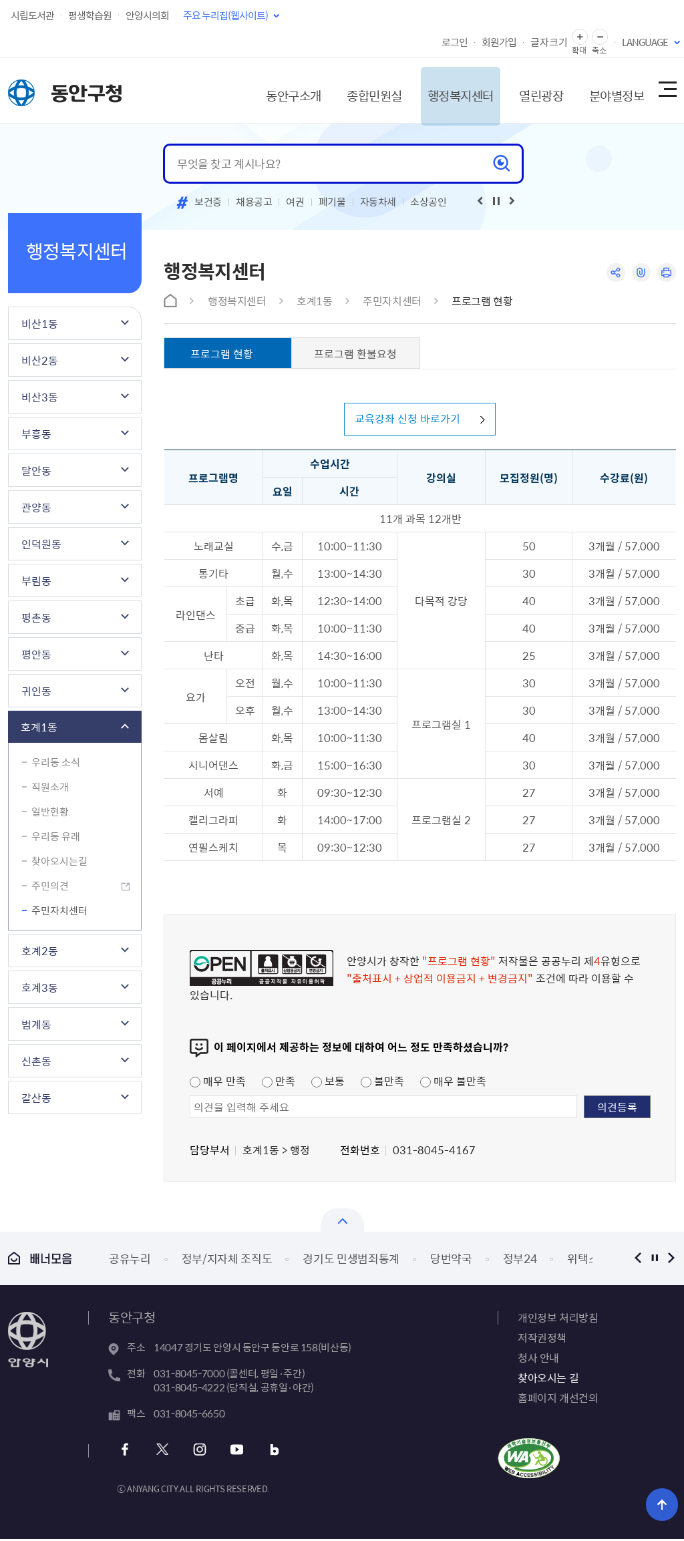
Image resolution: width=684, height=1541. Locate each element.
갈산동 (36, 1097)
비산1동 (39, 323)
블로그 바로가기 (271, 1452)
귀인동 (36, 691)
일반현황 (50, 811)
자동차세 (378, 201)
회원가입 (499, 42)
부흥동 (36, 433)
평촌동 (36, 617)
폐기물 (332, 201)
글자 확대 (579, 37)
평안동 (36, 654)
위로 (664, 1504)
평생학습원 (90, 15)
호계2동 (39, 951)
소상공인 (428, 201)
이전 (637, 1260)
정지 (654, 1260)
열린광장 (527, 90)
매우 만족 (218, 1083)
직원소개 (50, 787)
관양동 (36, 507)
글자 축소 (600, 37)
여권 (295, 201)
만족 (278, 1083)
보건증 (208, 201)
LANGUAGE (645, 42)
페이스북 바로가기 (126, 1452)
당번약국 (451, 1260)
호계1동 (39, 727)
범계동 (36, 1024)
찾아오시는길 (59, 861)
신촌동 (36, 1061)
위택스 (582, 1260)
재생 (496, 201)
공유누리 (130, 1260)
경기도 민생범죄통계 (351, 1260)
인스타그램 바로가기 (198, 1452)
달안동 (36, 470)
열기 (342, 1222)
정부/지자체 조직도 (227, 1260)
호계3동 (39, 987)
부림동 (36, 580)
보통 (328, 1083)
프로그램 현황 (482, 301)
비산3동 (39, 397)
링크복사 (640, 273)
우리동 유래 (55, 836)
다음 (671, 1260)
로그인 (455, 42)
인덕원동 (41, 544)
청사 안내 (538, 1359)
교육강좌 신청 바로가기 (405, 420)
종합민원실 (351, 90)
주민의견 (50, 885)
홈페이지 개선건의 (558, 1399)
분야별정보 (607, 90)
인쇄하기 (666, 273)
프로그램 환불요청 (355, 353)
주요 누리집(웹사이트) (225, 15)
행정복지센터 (442, 90)
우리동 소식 (55, 762)
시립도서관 (32, 15)
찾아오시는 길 (548, 1379)
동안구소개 (266, 90)
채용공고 (254, 201)
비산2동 (39, 360)
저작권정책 (542, 1339)
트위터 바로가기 (162, 1452)
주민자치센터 (59, 910)
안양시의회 (147, 15)
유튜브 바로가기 (234, 1452)
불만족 (382, 1083)
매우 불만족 (453, 1083)
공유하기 (614, 273)
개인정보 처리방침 (558, 1319)
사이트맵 (666, 90)
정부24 (520, 1260)
